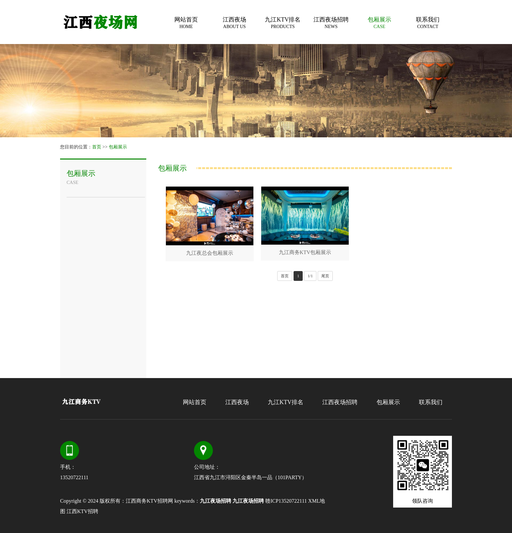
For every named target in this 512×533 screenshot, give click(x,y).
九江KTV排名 (283, 22)
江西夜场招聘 (331, 22)
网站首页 (186, 22)
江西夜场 (234, 22)
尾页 (325, 276)
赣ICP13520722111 (286, 501)
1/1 (310, 276)
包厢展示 (379, 22)
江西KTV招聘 (82, 511)
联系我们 (428, 22)
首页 (96, 147)
